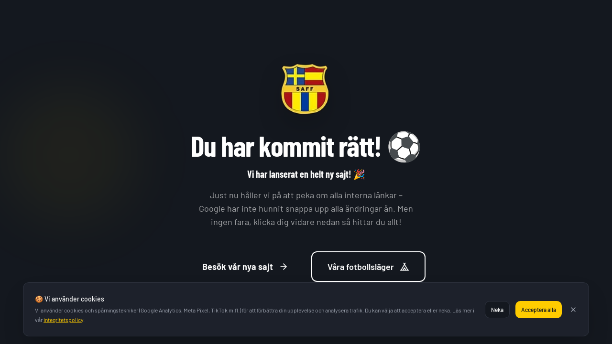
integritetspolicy (63, 319)
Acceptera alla (538, 309)
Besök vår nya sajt (245, 267)
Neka (497, 309)
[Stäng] (573, 309)
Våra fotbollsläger (368, 267)
